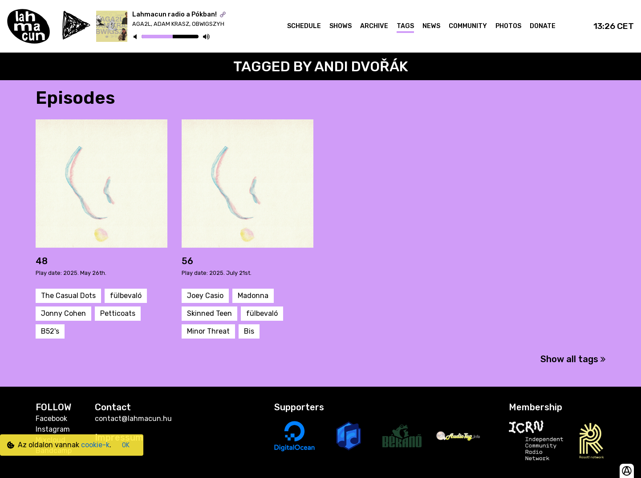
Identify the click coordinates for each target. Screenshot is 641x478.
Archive (374, 26)
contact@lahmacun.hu (133, 418)
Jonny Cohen (63, 313)
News (431, 26)
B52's (50, 331)
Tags (405, 26)
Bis (249, 331)
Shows (340, 26)
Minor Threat (208, 331)
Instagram (53, 429)
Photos (508, 26)
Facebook (51, 418)
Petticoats (117, 313)
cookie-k (95, 445)
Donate (543, 26)
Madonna (253, 295)
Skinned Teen (209, 313)
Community (468, 26)
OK (126, 445)
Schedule (304, 26)
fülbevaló (126, 295)
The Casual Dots (68, 295)
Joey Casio (205, 295)
